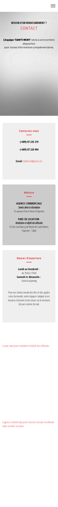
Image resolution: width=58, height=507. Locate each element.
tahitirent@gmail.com (33, 161)
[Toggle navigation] (53, 5)
